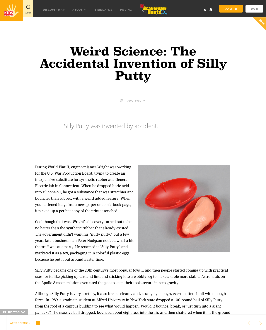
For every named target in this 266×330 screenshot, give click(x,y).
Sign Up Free (231, 8)
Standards (103, 9)
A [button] (210, 9)
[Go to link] (11, 10)
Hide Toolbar (13, 312)
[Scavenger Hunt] (150, 11)
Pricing (126, 9)
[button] (133, 100)
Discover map (53, 9)
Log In (254, 8)
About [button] (79, 9)
